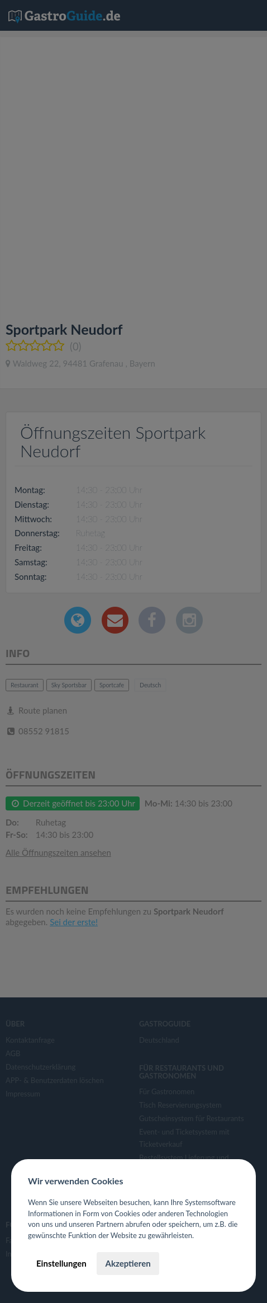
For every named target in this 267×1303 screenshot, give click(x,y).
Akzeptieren (127, 1263)
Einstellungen (61, 1263)
